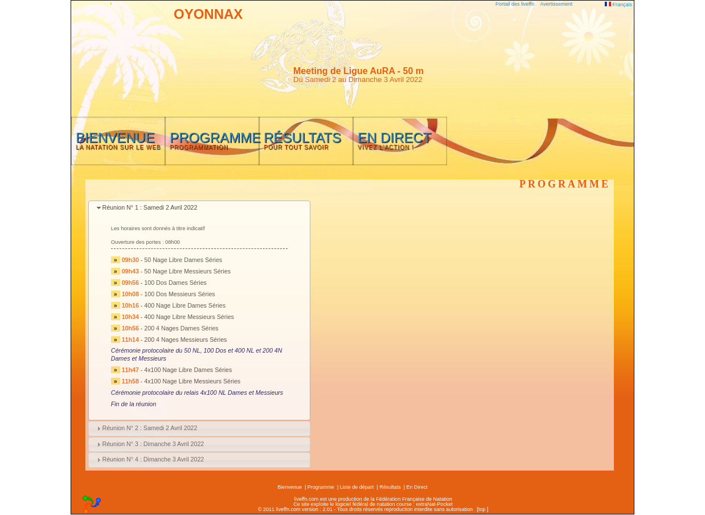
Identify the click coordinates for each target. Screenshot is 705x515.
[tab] (199, 208)
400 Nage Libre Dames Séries (185, 305)
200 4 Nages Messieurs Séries (185, 339)
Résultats (390, 487)
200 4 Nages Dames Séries (181, 328)
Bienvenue (289, 487)
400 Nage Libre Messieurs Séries (189, 316)
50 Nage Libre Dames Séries (183, 259)
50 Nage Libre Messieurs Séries (187, 271)
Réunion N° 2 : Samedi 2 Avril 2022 (149, 427)
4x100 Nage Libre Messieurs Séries (192, 381)
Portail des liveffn (514, 4)
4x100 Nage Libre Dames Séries (188, 369)
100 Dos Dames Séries (175, 282)
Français (618, 4)
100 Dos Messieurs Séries (179, 294)
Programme (321, 487)
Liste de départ (357, 487)
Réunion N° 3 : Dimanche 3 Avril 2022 (153, 443)
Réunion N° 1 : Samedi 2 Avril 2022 (149, 207)
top (482, 509)
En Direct (417, 487)
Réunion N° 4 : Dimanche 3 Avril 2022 (153, 459)
